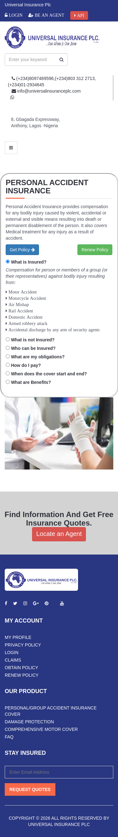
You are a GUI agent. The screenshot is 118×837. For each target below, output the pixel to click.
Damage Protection (29, 721)
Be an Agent (48, 15)
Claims (13, 660)
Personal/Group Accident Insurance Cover (51, 711)
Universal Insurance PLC (59, 824)
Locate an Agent (59, 533)
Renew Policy (94, 249)
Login (15, 15)
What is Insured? (29, 262)
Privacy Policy (23, 644)
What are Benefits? (31, 382)
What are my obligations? (38, 356)
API (80, 15)
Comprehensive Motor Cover (41, 729)
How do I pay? (26, 365)
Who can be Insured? (33, 348)
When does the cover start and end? (49, 373)
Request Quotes (30, 789)
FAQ (9, 736)
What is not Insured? (32, 339)
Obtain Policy (21, 667)
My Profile (18, 637)
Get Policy (22, 249)
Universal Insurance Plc (28, 4)
